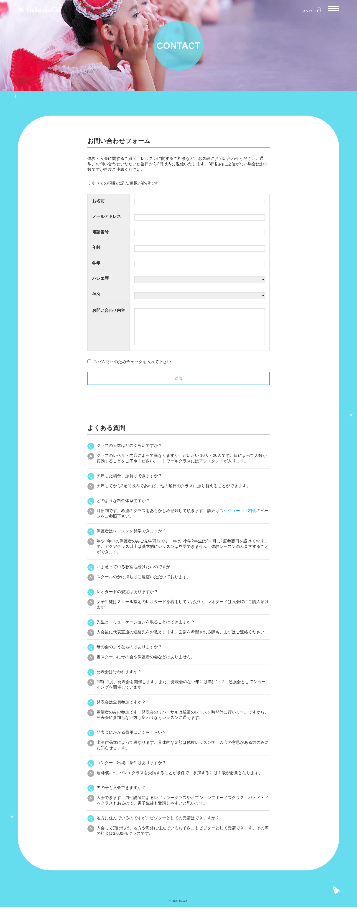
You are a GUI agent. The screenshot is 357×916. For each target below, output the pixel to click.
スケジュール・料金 (237, 519)
